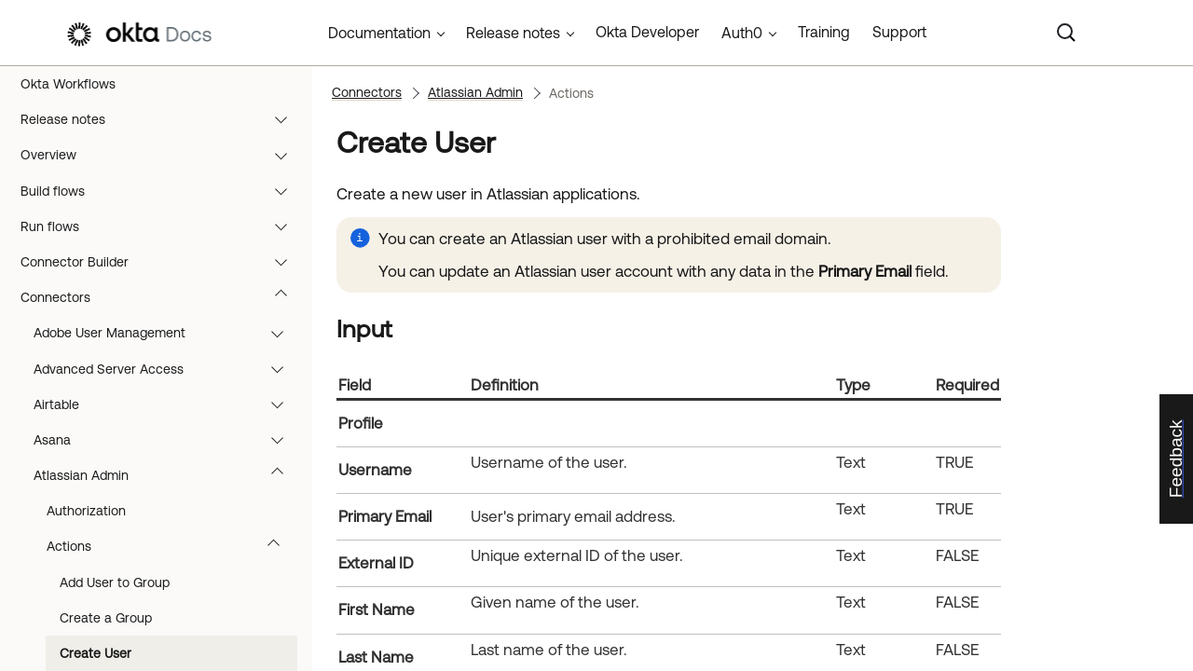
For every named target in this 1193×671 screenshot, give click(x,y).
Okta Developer (647, 31)
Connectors (163, 297)
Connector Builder (163, 262)
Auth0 (741, 32)
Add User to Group (115, 582)
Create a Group (106, 617)
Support (899, 31)
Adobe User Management (167, 332)
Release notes (163, 119)
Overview (163, 154)
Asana (167, 440)
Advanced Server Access (167, 369)
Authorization (86, 510)
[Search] (1066, 33)
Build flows (163, 191)
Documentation (379, 32)
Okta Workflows (68, 83)
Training (824, 31)
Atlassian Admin (167, 475)
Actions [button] (172, 546)
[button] (285, 119)
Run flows (163, 226)
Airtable (167, 404)
